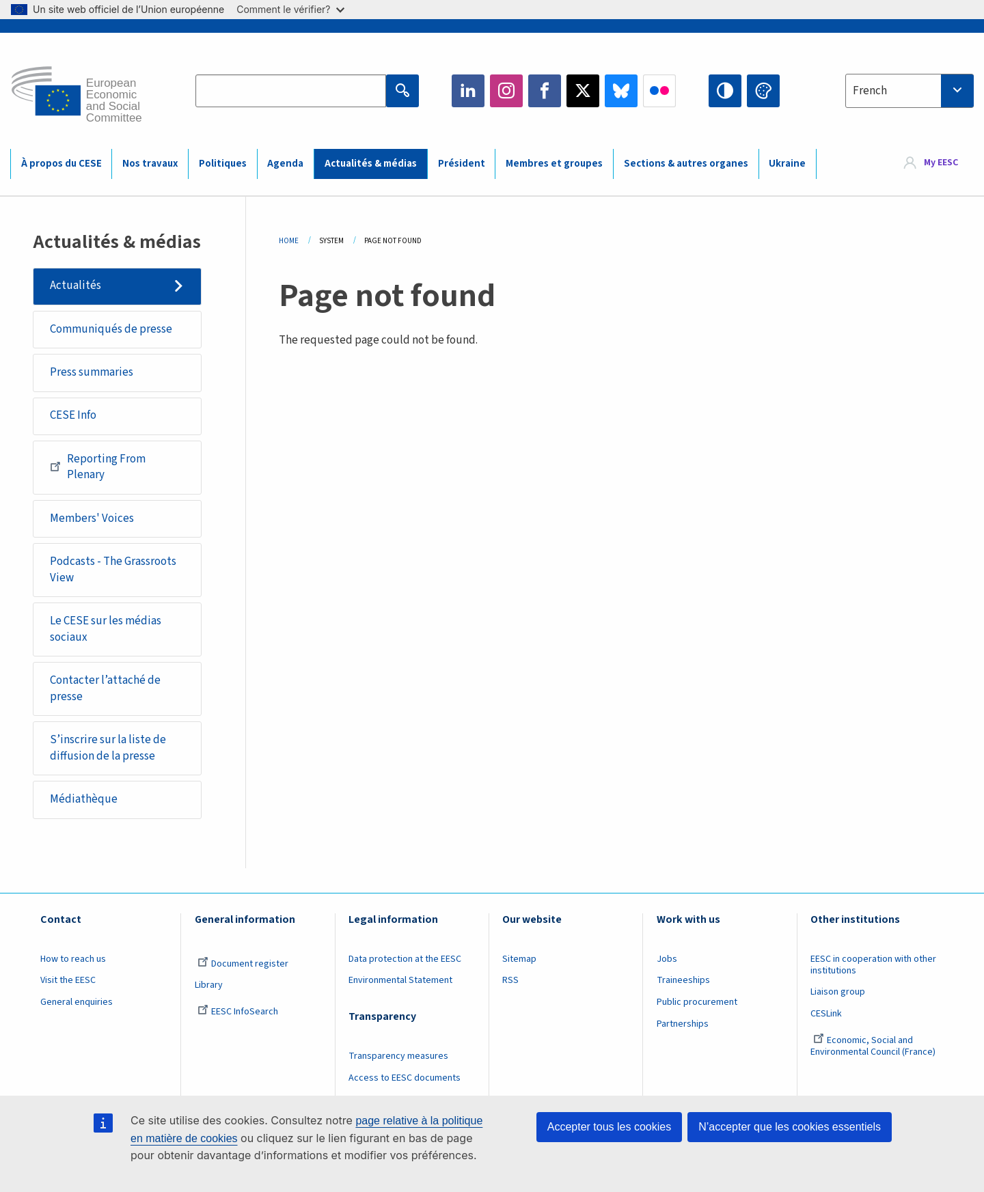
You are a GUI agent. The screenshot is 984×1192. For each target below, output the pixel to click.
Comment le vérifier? (290, 9)
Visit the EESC (68, 980)
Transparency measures (398, 1056)
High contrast (725, 90)
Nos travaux (150, 163)
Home (289, 241)
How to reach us (73, 959)
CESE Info (73, 415)
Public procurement (697, 1002)
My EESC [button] (941, 163)
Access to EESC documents (404, 1078)
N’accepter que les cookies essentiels (789, 1127)
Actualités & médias (371, 163)
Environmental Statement (400, 980)
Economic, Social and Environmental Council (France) (874, 1046)
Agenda (285, 163)
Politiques (223, 163)
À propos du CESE (61, 163)
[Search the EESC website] (290, 90)
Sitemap (519, 959)
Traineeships (683, 980)
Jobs (667, 959)
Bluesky (621, 90)
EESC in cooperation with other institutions (873, 965)
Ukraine (787, 163)
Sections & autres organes (686, 163)
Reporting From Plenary (98, 467)
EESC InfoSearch (237, 1011)
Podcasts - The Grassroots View (113, 569)
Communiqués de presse (111, 329)
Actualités (75, 285)
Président (461, 163)
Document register (242, 964)
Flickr (659, 90)
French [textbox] (870, 91)
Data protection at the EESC (404, 959)
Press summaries (91, 372)
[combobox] (909, 91)
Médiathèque (84, 799)
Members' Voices (92, 518)
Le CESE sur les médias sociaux (105, 629)
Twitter (582, 90)
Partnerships (683, 1024)
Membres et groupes (554, 163)
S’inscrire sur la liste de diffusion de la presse (108, 748)
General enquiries (76, 1002)
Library (209, 985)
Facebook (544, 90)
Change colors (763, 90)
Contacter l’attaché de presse (105, 688)
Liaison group (837, 992)
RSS (510, 980)
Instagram (506, 90)
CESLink (826, 1014)
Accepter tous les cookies (609, 1127)
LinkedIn (468, 90)
